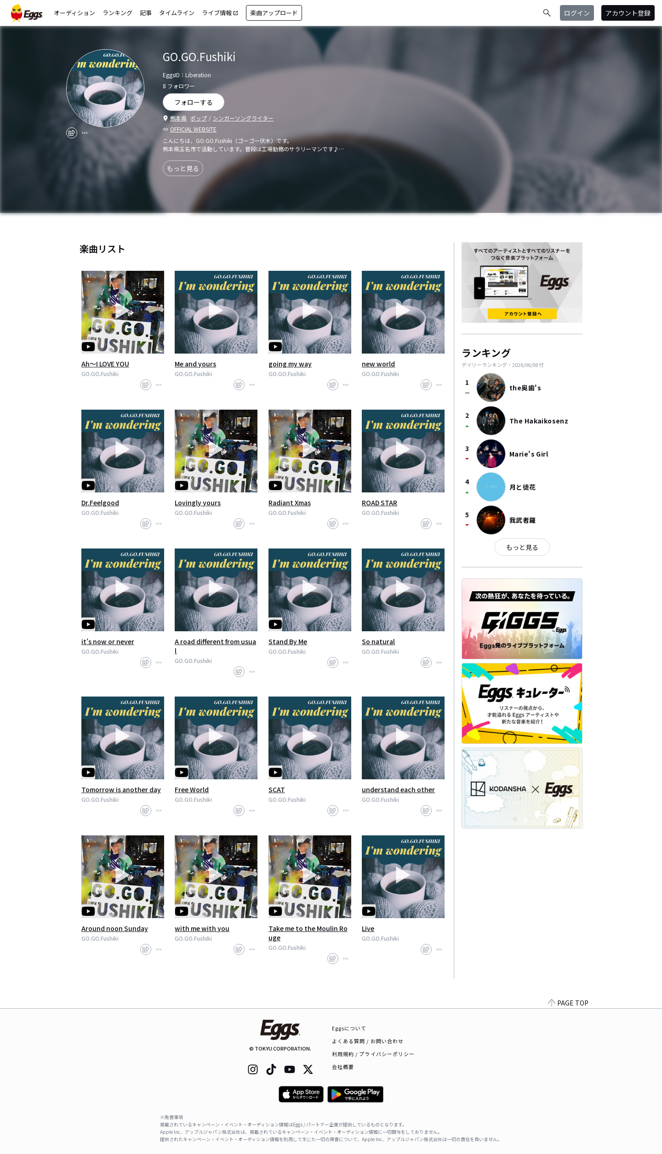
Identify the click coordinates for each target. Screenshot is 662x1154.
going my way (290, 363)
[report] (84, 132)
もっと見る (183, 168)
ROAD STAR (379, 502)
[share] (71, 132)
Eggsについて (349, 1028)
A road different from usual (215, 646)
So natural (378, 641)
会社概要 (343, 1066)
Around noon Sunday (114, 928)
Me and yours (195, 363)
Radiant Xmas (289, 502)
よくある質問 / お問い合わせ (368, 1041)
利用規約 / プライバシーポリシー (373, 1053)
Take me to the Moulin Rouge (308, 933)
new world (378, 363)
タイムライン (176, 12)
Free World (192, 789)
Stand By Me (287, 641)
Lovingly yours (198, 502)
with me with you (202, 928)
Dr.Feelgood (100, 502)
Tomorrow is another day (121, 789)
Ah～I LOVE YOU (105, 363)
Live (368, 928)
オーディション (74, 12)
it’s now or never (107, 641)
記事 (146, 12)
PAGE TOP (568, 1002)
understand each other (398, 789)
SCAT (276, 789)
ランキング (117, 12)
